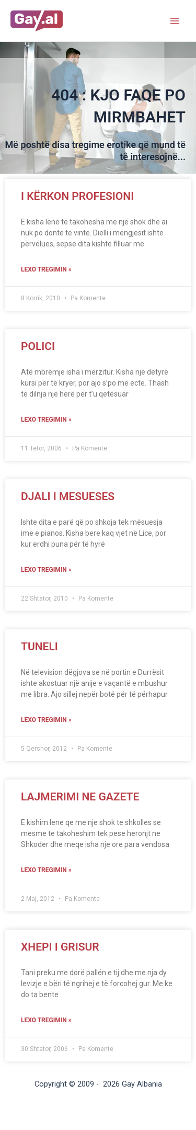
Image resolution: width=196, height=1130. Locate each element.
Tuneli (39, 646)
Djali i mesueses (67, 496)
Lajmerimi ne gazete (80, 796)
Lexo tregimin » (46, 269)
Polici (38, 346)
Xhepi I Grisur (60, 947)
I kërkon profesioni (77, 196)
